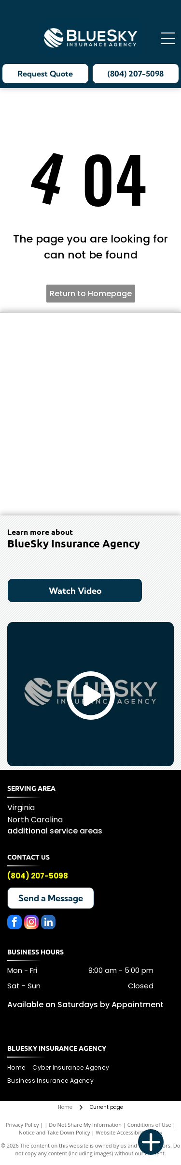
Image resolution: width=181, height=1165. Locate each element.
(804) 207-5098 (37, 876)
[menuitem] (19, 1067)
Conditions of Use (149, 1124)
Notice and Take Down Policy (54, 1132)
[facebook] (14, 923)
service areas (76, 830)
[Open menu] (168, 38)
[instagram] (31, 923)
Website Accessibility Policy (129, 1132)
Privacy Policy (22, 1124)
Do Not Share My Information (85, 1124)
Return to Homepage (91, 293)
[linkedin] (48, 923)
